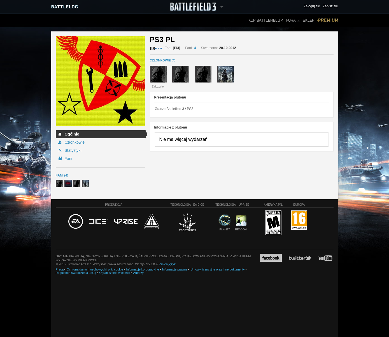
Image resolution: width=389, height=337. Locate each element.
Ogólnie (72, 134)
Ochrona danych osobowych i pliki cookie (95, 269)
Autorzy (138, 272)
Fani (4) (62, 175)
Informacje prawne (175, 269)
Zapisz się (330, 6)
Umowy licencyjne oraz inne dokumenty (217, 269)
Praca (60, 269)
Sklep (308, 20)
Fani (68, 158)
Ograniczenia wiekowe (114, 272)
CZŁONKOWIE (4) (163, 60)
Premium (327, 20)
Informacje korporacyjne (142, 269)
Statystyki (73, 150)
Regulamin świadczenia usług (76, 272)
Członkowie (75, 142)
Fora (293, 20)
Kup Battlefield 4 (265, 20)
